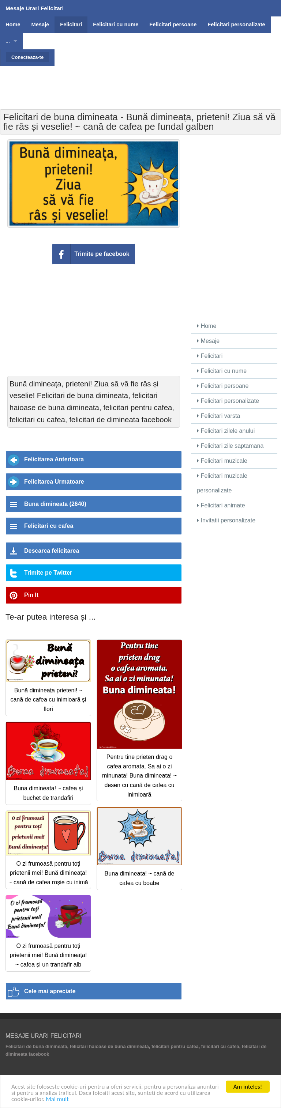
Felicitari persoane (222, 386)
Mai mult (57, 1099)
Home (206, 326)
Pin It (31, 595)
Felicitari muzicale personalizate (222, 483)
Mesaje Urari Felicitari (34, 8)
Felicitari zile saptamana (230, 446)
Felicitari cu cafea (48, 526)
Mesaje (208, 341)
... (7, 41)
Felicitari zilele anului (226, 431)
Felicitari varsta (218, 416)
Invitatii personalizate (226, 520)
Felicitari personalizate (228, 401)
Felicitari (209, 356)
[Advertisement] (140, 82)
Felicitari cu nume (222, 371)
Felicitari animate (221, 505)
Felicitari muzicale (222, 461)
